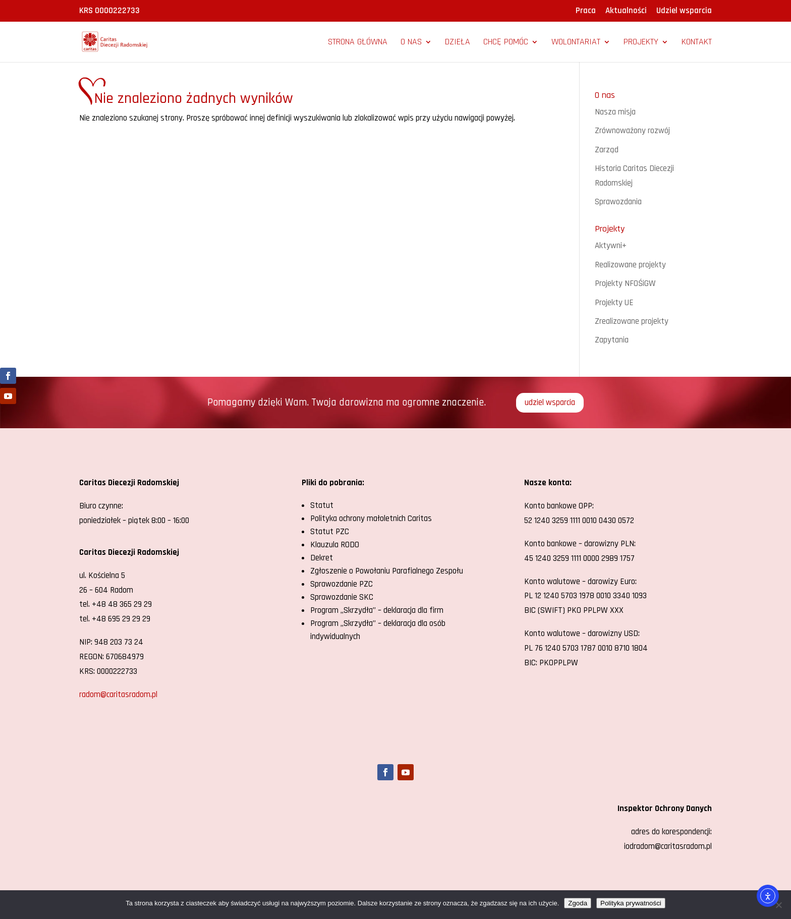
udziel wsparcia (550, 402)
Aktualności (626, 11)
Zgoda (577, 903)
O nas (411, 42)
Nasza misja (615, 112)
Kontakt (697, 42)
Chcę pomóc (505, 42)
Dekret (321, 557)
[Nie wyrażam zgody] (778, 905)
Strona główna (357, 42)
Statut (321, 505)
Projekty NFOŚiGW (625, 283)
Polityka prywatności (630, 903)
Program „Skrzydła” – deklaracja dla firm (376, 610)
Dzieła (457, 42)
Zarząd (606, 149)
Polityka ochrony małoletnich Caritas (371, 518)
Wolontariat (575, 42)
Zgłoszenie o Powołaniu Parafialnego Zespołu (386, 571)
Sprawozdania (618, 201)
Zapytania (612, 340)
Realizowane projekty (630, 264)
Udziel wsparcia (684, 11)
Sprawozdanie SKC (341, 597)
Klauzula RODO (334, 544)
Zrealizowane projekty (631, 321)
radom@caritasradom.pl (118, 694)
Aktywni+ (611, 245)
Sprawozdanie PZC (341, 584)
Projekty (641, 42)
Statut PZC (329, 531)
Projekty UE (614, 302)
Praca (586, 11)
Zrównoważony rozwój (632, 130)
